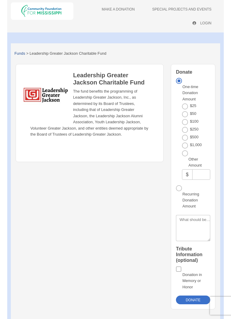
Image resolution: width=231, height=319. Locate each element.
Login (201, 23)
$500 (194, 137)
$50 (193, 113)
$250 (194, 129)
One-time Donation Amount (191, 92)
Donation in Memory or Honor (192, 280)
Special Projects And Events (181, 9)
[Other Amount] (201, 174)
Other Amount (195, 162)
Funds (19, 53)
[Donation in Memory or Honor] (178, 269)
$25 (193, 105)
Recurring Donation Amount (191, 200)
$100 (194, 121)
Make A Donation (118, 9)
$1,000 (196, 145)
